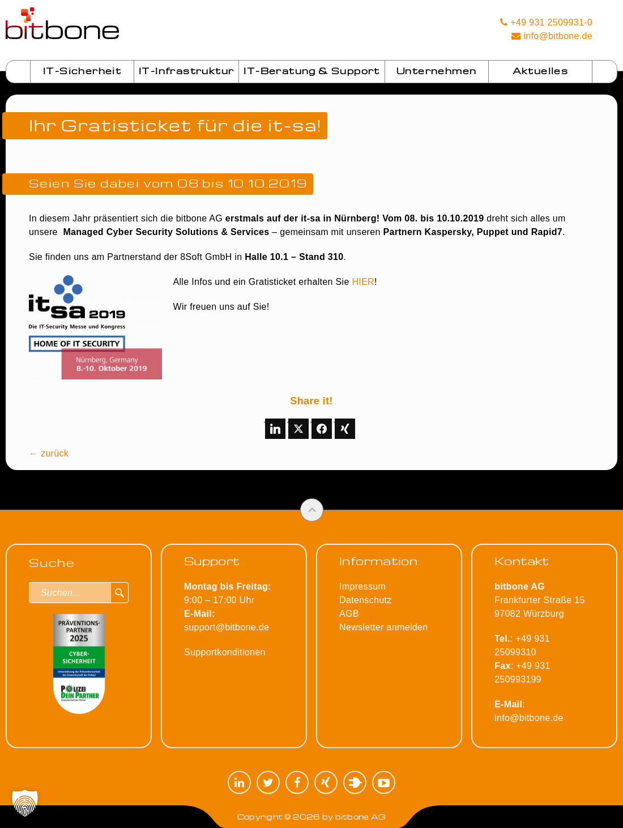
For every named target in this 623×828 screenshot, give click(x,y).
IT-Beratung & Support (311, 70)
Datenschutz (365, 600)
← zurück (49, 453)
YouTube (383, 782)
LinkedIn (239, 782)
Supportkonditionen (225, 652)
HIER (363, 282)
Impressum (362, 586)
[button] (25, 803)
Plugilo (354, 782)
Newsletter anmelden (383, 627)
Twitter (268, 782)
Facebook (297, 782)
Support (212, 560)
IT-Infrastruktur (186, 70)
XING (326, 782)
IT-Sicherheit (82, 70)
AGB (349, 613)
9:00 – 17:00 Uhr (227, 600)
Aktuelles (541, 70)
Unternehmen (436, 70)
